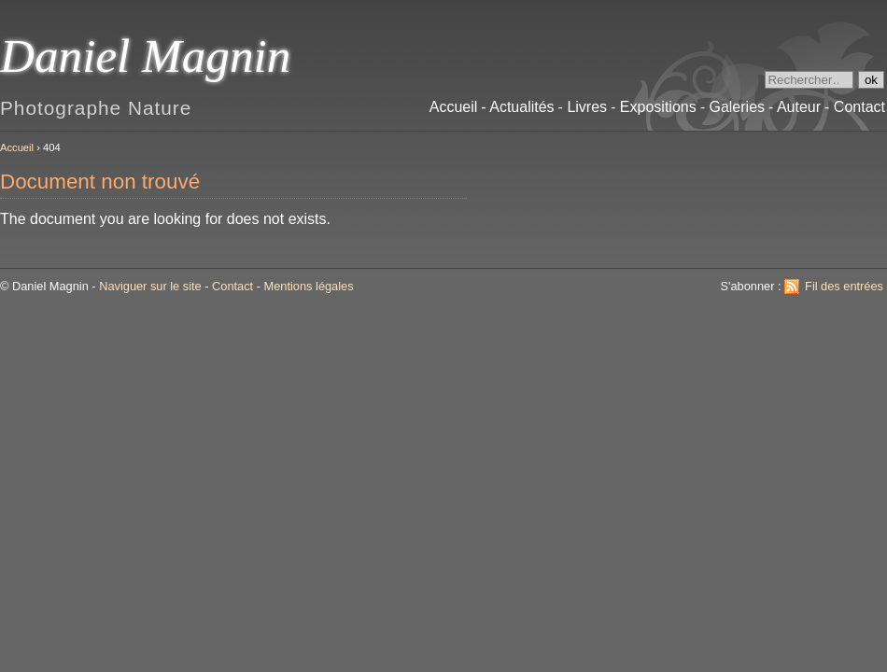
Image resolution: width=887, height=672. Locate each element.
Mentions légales (309, 286)
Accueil (17, 147)
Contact (232, 286)
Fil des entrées (844, 286)
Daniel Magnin (145, 55)
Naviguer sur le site (150, 286)
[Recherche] (809, 80)
